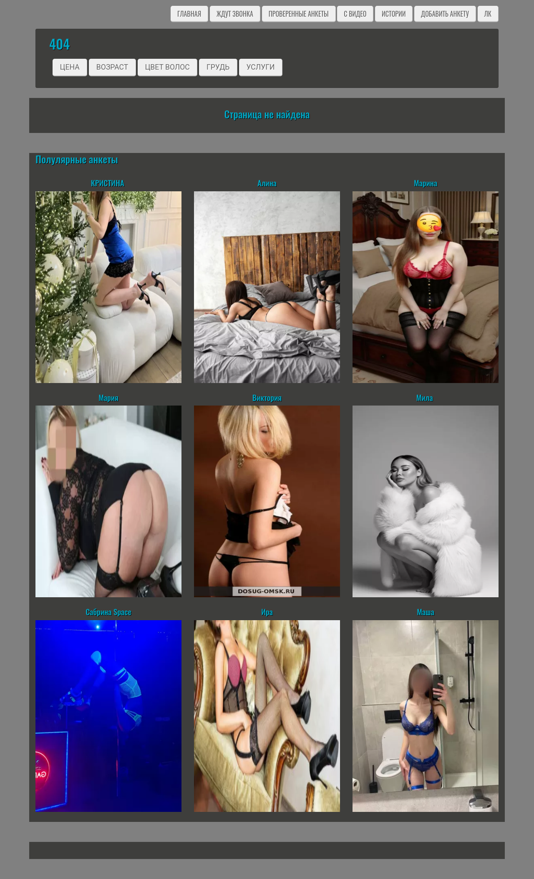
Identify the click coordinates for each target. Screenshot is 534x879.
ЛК (487, 14)
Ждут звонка (235, 14)
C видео (355, 14)
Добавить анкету (445, 14)
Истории (394, 14)
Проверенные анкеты (299, 14)
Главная (189, 14)
